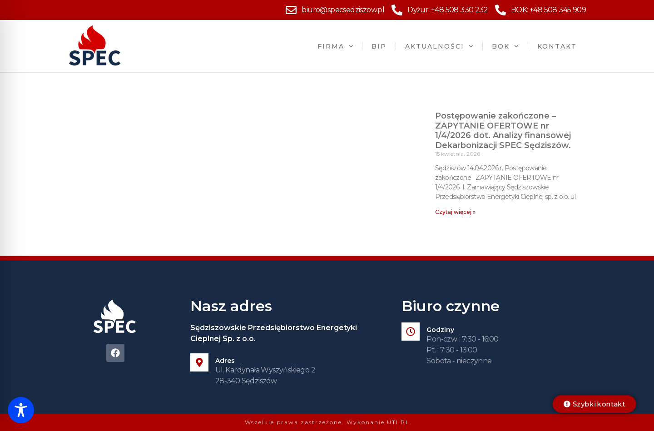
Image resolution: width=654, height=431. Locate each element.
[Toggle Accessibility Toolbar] (21, 410)
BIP (379, 46)
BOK (505, 46)
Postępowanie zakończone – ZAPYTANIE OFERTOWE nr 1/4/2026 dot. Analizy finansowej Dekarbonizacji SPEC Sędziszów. (503, 130)
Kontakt (557, 46)
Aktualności (439, 46)
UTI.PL (398, 422)
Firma (335, 46)
